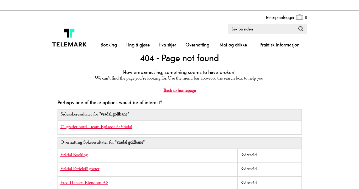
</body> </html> (179, 94)
